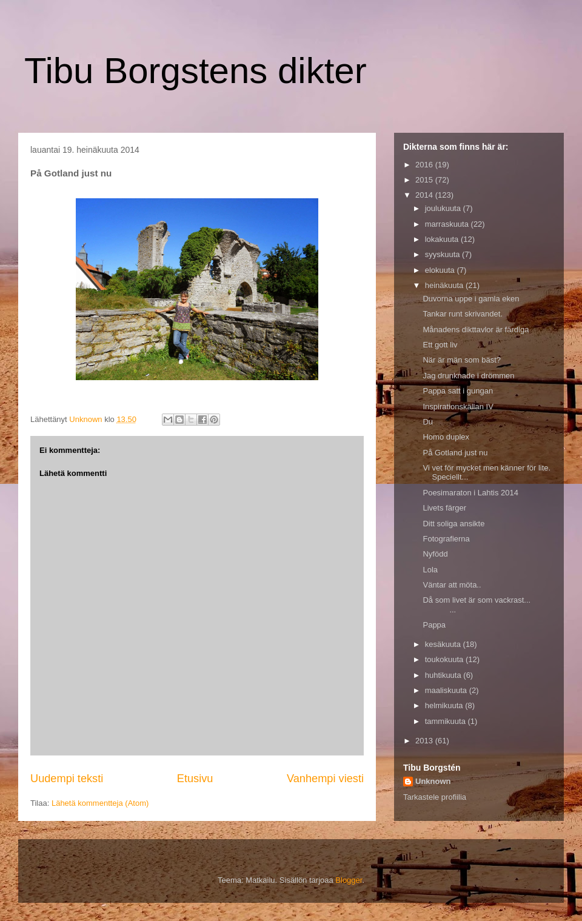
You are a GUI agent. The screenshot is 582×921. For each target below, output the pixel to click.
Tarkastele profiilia (434, 797)
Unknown (433, 781)
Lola (430, 569)
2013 (425, 740)
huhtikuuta (444, 675)
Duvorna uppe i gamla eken (471, 298)
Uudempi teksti (66, 778)
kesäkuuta (444, 644)
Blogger (348, 880)
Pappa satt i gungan (458, 390)
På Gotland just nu (455, 452)
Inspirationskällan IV (458, 406)
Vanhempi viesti (325, 778)
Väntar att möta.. (452, 584)
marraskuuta (448, 224)
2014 (425, 194)
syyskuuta (443, 254)
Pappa (434, 624)
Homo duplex (446, 436)
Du (428, 421)
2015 (425, 179)
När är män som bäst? (462, 359)
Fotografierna (446, 538)
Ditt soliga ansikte (453, 523)
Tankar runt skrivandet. (463, 313)
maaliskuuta (447, 690)
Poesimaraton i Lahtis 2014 (470, 492)
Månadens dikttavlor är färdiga (476, 329)
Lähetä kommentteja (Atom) (100, 803)
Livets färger (444, 507)
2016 (425, 164)
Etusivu (195, 778)
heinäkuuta (445, 285)
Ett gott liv (440, 344)
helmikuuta (445, 705)
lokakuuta (443, 239)
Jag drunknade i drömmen (468, 375)
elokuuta (441, 270)
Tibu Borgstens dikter (195, 70)
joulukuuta (444, 208)
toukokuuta (445, 659)
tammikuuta (446, 721)
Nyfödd (435, 553)
